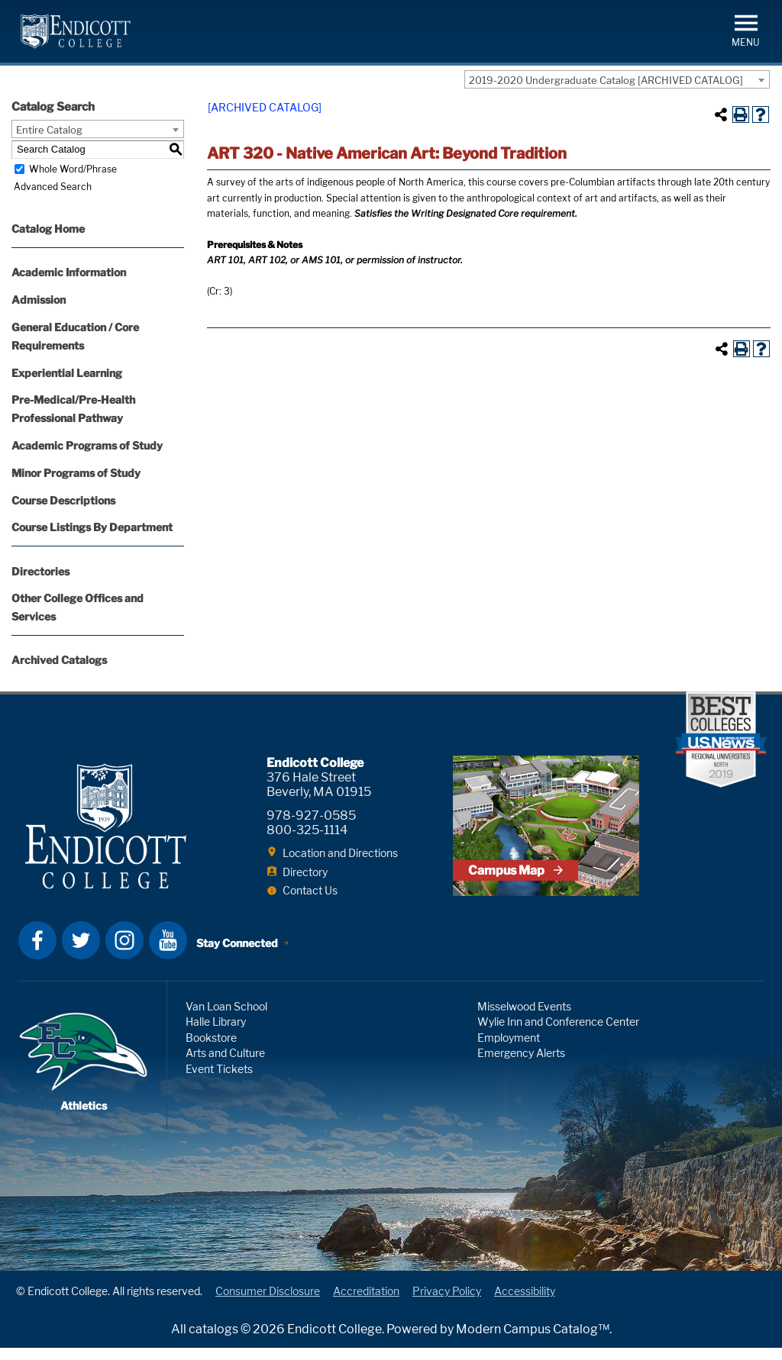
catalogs (213, 1341)
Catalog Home (48, 228)
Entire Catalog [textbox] (49, 130)
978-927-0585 (311, 815)
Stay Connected (239, 952)
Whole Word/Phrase (73, 169)
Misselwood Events (524, 1017)
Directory (305, 871)
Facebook (37, 952)
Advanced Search (50, 186)
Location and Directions (340, 852)
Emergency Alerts (521, 1065)
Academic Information (68, 272)
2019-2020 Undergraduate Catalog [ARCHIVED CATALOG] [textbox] (606, 80)
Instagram (124, 952)
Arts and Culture (225, 1065)
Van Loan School (226, 1017)
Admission (38, 299)
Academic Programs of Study (87, 445)
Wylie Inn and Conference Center (558, 1033)
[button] (746, 29)
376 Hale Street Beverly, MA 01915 (319, 784)
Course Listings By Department (92, 526)
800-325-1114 (307, 830)
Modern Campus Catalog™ (532, 1341)
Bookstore (211, 1049)
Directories (40, 571)
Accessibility (524, 1302)
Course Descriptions (63, 500)
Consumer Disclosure (267, 1302)
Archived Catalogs (59, 659)
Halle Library (216, 1033)
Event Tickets (219, 1080)
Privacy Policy (446, 1302)
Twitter (81, 952)
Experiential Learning (66, 372)
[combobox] (617, 79)
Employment (508, 1049)
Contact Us (310, 890)
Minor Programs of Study (76, 472)
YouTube (168, 952)
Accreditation (366, 1302)
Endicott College (75, 31)
